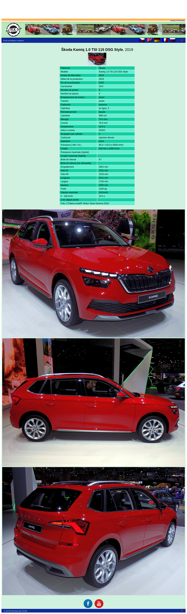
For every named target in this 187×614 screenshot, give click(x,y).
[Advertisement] (93, 9)
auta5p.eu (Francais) (177, 20)
